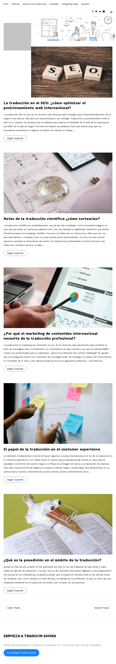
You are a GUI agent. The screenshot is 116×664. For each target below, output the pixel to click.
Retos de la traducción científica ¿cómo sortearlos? (52, 219)
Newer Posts (101, 608)
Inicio (6, 4)
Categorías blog (70, 4)
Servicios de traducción (35, 4)
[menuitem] (85, 3)
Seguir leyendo (15, 138)
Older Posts (13, 608)
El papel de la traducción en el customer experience (52, 449)
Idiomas (16, 4)
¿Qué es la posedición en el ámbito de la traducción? (53, 560)
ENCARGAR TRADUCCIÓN (21, 652)
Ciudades (54, 4)
